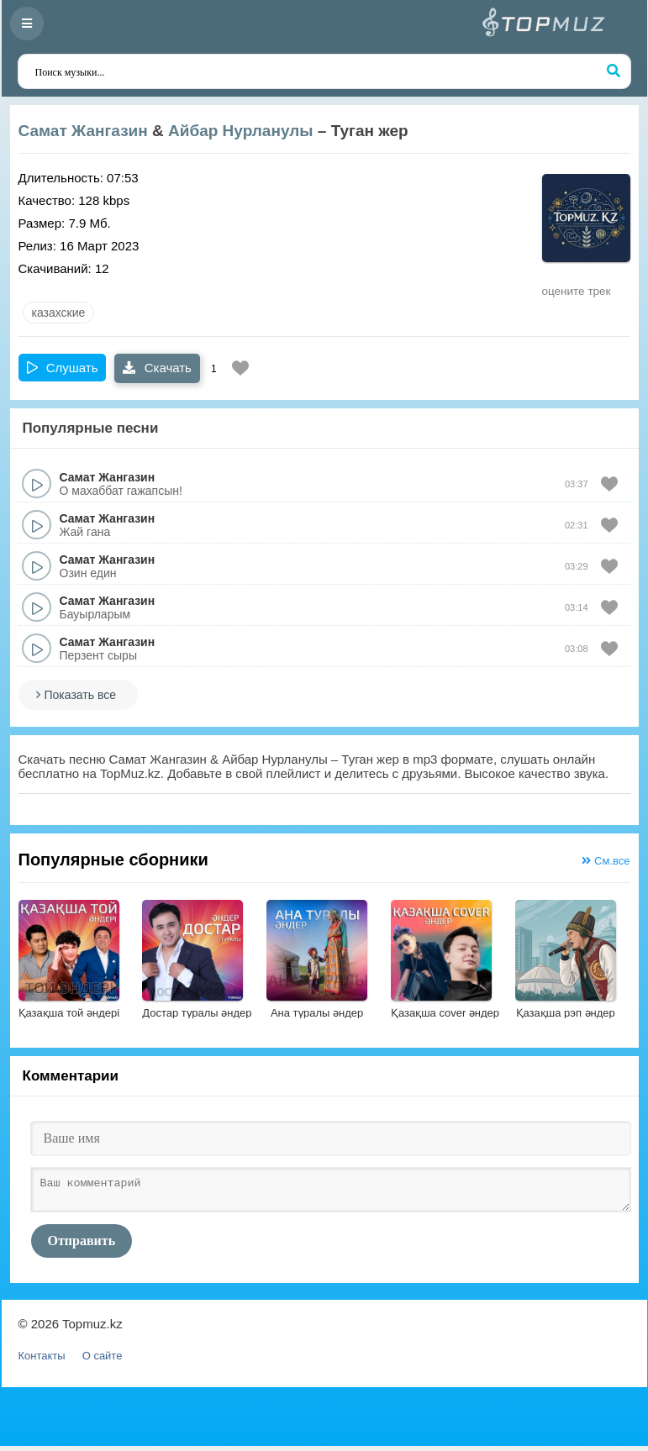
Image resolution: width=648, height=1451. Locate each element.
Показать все (80, 695)
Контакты (42, 1360)
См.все (606, 860)
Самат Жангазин (83, 130)
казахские (59, 312)
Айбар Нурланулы (240, 130)
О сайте (102, 1360)
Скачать (157, 367)
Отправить (82, 1245)
